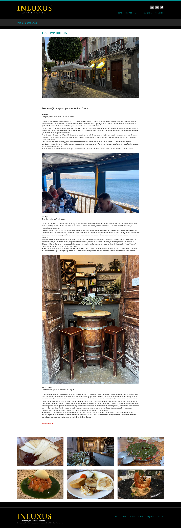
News (120, 13)
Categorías (31, 22)
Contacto (159, 13)
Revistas (128, 13)
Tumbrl (162, 7)
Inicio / (21, 22)
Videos (137, 13)
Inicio (117, 516)
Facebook (152, 7)
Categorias (148, 13)
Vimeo (157, 7)
